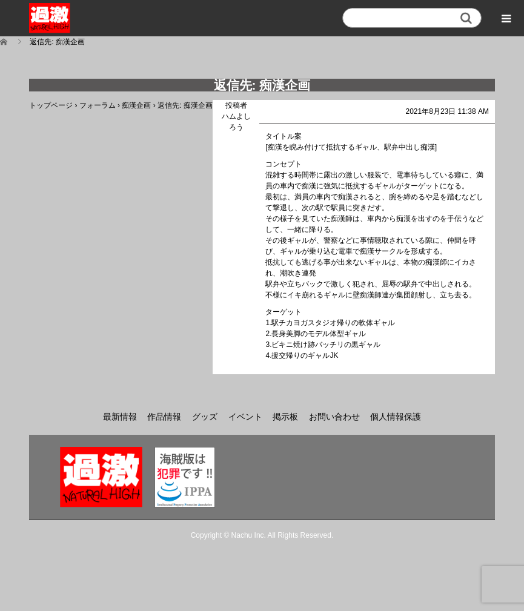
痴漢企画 (136, 105)
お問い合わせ (334, 416)
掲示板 (285, 416)
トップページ (51, 105)
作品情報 (164, 416)
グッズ (204, 416)
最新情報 (120, 416)
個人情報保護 (395, 416)
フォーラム (97, 105)
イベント (245, 416)
